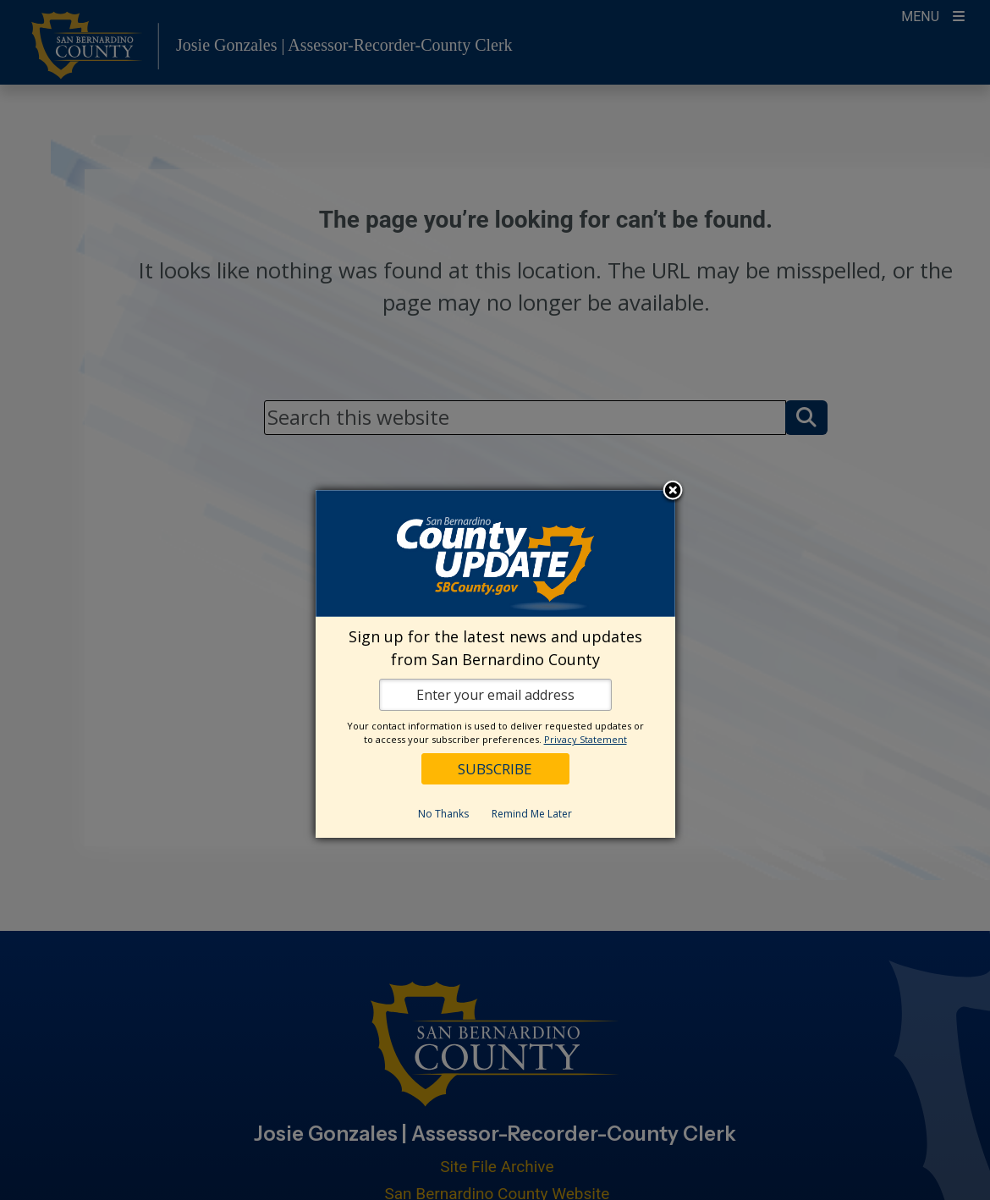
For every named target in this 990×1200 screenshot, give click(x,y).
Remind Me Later (532, 813)
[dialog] (495, 664)
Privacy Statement (585, 739)
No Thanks (443, 813)
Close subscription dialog (672, 491)
